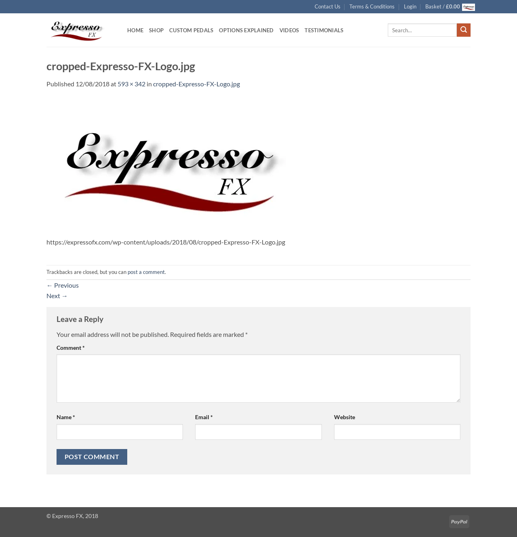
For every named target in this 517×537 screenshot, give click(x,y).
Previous (62, 285)
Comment (71, 347)
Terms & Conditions (372, 6)
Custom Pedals (191, 30)
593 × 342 (131, 84)
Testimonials (324, 30)
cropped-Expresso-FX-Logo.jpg (196, 84)
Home (135, 30)
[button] (410, 6)
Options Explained (246, 30)
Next (57, 295)
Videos (289, 30)
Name (66, 417)
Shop (156, 30)
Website (344, 417)
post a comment (146, 272)
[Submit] (464, 30)
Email (204, 417)
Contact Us (327, 6)
